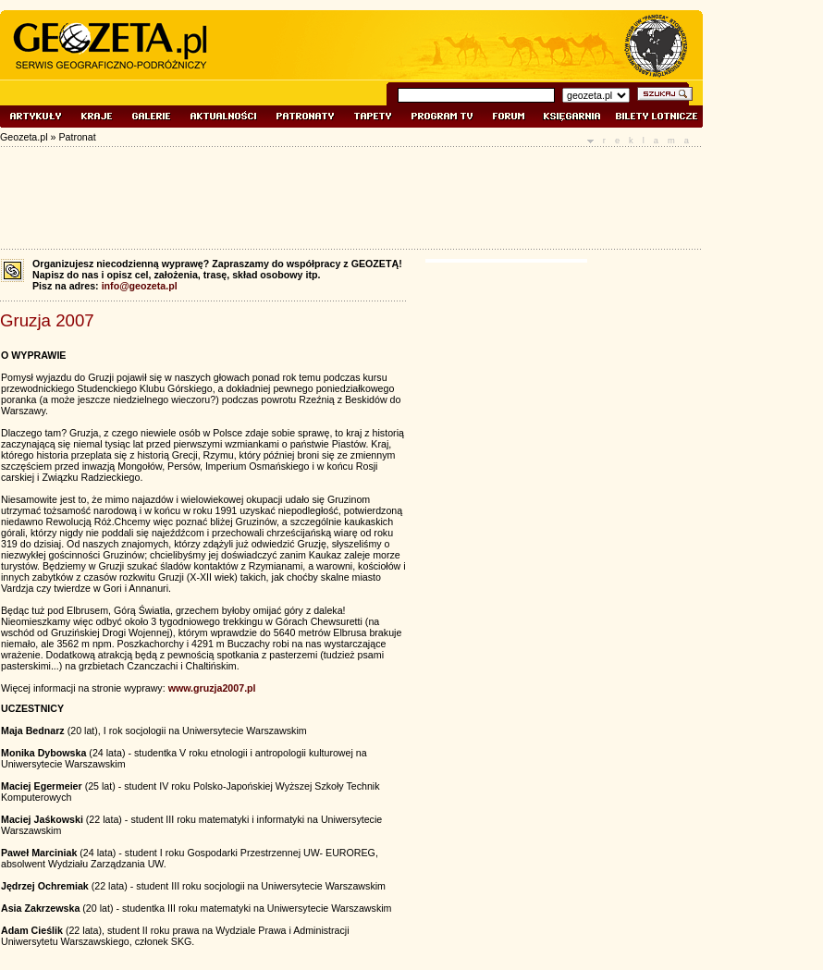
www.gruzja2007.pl (212, 688)
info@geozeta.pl (140, 285)
